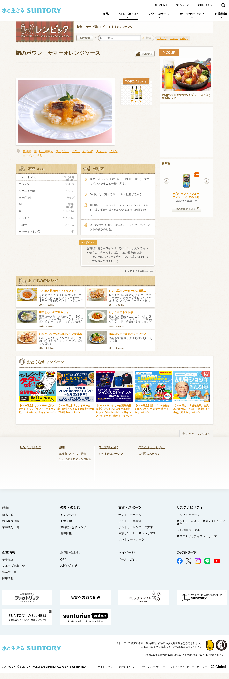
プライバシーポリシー (151, 447)
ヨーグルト (62, 151)
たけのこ (162, 38)
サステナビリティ (192, 14)
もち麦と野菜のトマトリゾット (57, 290)
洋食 (39, 155)
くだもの (87, 151)
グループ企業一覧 (13, 566)
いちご (184, 38)
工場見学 (66, 521)
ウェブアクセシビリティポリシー (188, 666)
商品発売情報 (10, 521)
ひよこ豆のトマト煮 (121, 312)
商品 (106, 14)
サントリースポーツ (131, 539)
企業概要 (8, 559)
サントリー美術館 (129, 521)
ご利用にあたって (149, 453)
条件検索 (84, 38)
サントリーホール (129, 514)
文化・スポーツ (158, 14)
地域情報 (66, 533)
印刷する (144, 54)
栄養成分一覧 (10, 527)
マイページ (182, 5)
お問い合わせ (205, 5)
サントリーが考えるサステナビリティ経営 (201, 522)
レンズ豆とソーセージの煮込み (127, 290)
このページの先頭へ (198, 433)
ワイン (113, 151)
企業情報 (221, 14)
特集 (79, 26)
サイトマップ (105, 666)
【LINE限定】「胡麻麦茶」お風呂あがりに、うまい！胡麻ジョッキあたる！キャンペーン (191, 409)
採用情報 (8, 578)
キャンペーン (68, 514)
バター (76, 151)
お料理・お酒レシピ (73, 527)
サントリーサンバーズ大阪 (135, 527)
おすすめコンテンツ (121, 26)
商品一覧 (8, 514)
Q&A (63, 559)
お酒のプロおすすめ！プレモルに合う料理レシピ (186, 97)
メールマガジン (128, 559)
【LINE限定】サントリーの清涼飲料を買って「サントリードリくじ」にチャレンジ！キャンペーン (37, 409)
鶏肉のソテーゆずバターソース (127, 333)
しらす (174, 38)
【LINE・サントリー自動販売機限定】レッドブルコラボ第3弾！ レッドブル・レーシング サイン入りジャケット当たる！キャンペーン (115, 412)
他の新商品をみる (187, 208)
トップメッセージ (188, 514)
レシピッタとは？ (30, 447)
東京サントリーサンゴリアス (137, 533)
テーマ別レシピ (95, 26)
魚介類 (27, 151)
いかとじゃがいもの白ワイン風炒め (60, 333)
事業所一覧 (9, 572)
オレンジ (101, 151)
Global (163, 5)
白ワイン (136, 101)
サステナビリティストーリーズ (197, 536)
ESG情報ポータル (188, 530)
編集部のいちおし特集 (72, 453)
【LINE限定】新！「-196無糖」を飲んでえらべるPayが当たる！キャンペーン (153, 409)
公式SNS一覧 (187, 552)
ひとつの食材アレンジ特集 (75, 459)
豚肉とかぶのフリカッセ (53, 312)
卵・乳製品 (46, 151)
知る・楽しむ (128, 14)
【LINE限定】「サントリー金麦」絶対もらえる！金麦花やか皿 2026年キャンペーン (75, 409)
